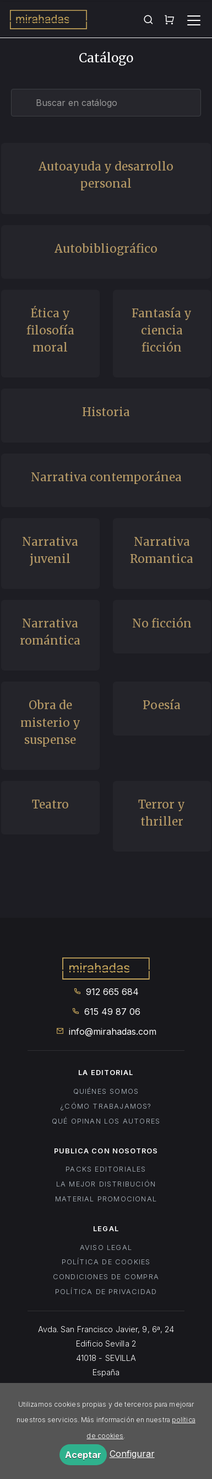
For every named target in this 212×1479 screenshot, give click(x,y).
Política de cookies (106, 1262)
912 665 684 (106, 991)
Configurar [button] (132, 1453)
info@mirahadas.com (106, 1031)
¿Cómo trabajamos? (105, 1106)
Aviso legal (106, 1247)
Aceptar (83, 1454)
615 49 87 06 (106, 1011)
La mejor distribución (106, 1184)
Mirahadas (48, 21)
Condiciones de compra (106, 1277)
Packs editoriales (106, 1169)
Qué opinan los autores (106, 1121)
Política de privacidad (106, 1292)
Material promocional (106, 1199)
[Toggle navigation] (194, 20)
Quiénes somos (106, 1091)
